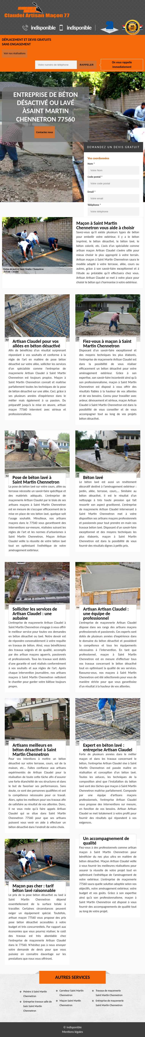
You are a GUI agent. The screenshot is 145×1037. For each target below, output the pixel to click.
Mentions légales (72, 1032)
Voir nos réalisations (14, 53)
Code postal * (95, 176)
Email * (92, 191)
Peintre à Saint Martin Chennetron (35, 994)
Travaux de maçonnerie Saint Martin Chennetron (109, 993)
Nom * (91, 163)
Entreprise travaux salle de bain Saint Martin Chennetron (37, 1006)
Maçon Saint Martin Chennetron (70, 1003)
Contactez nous (44, 132)
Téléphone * (94, 204)
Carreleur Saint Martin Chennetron (72, 993)
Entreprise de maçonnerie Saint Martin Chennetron (110, 1003)
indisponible (43, 27)
